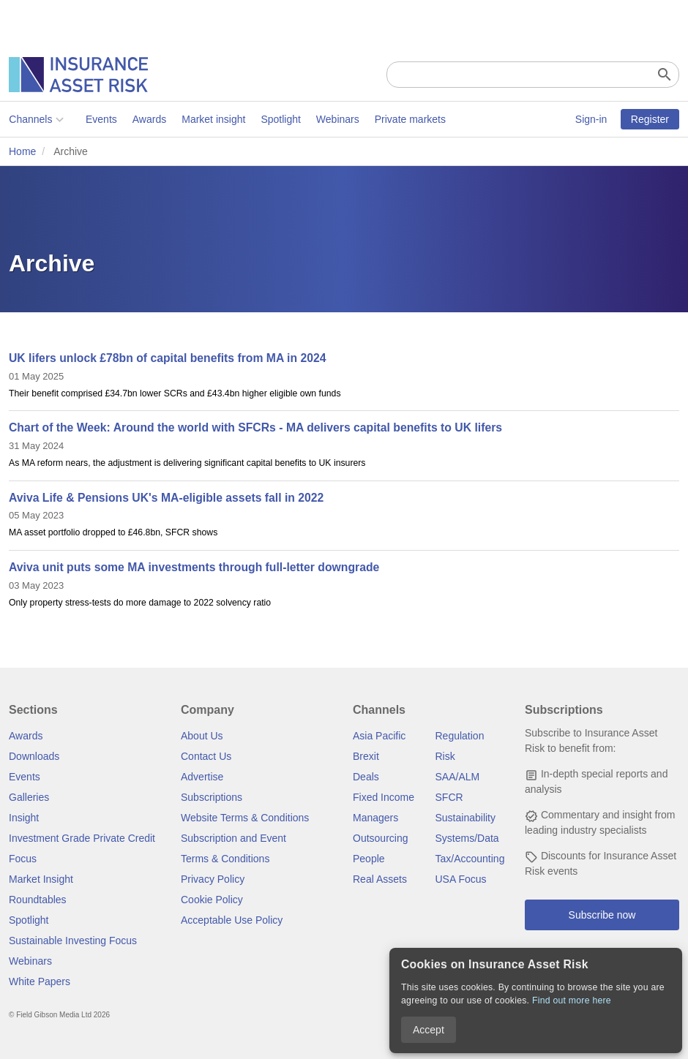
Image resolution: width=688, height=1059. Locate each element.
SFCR (449, 797)
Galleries (29, 797)
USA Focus (461, 879)
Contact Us (206, 756)
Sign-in (591, 119)
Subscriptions (211, 797)
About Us (202, 736)
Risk (445, 756)
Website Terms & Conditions (245, 818)
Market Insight (41, 879)
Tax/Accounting (470, 858)
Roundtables (38, 899)
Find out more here (571, 1000)
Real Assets (380, 879)
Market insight (213, 119)
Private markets (409, 119)
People (369, 858)
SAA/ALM (457, 777)
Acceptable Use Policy (232, 920)
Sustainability (465, 818)
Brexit (366, 756)
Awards (148, 119)
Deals (366, 777)
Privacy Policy (212, 879)
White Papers (39, 981)
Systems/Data (467, 838)
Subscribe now (602, 915)
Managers (375, 818)
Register (650, 119)
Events (101, 119)
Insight (24, 818)
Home (22, 151)
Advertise (202, 777)
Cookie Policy (212, 899)
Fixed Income (383, 797)
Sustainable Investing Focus (73, 940)
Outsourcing (380, 838)
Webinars (337, 119)
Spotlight (280, 119)
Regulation (460, 736)
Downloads (34, 756)
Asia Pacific (379, 736)
